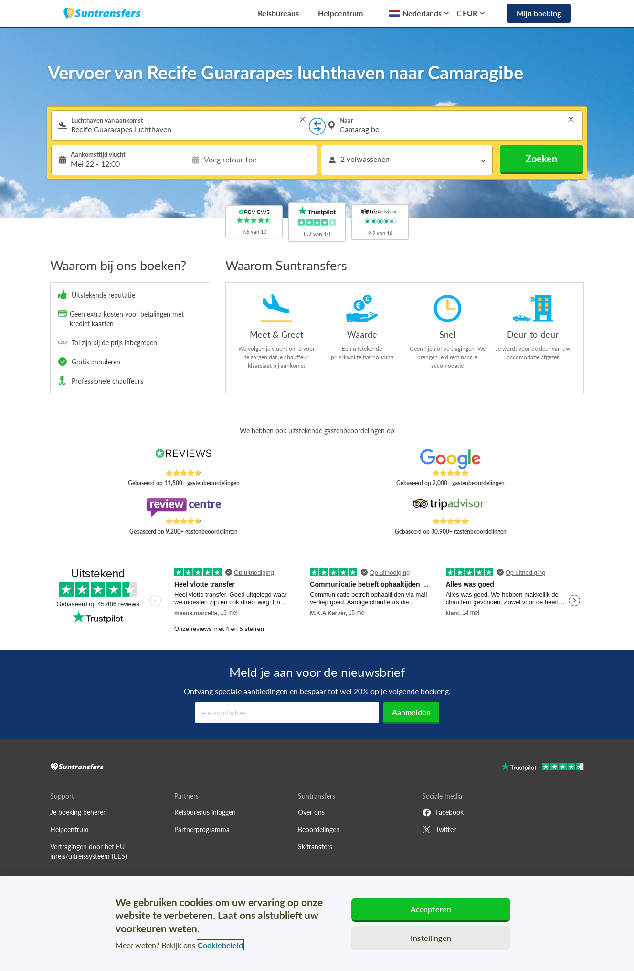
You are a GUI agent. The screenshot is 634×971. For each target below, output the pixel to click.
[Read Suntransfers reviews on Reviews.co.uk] (184, 459)
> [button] (303, 119)
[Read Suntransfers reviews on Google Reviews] (450, 459)
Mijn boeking (539, 13)
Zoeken (541, 158)
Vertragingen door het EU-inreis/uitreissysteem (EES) (88, 851)
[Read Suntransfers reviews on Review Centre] (184, 507)
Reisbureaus (278, 13)
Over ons (311, 812)
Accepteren (431, 909)
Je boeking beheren (78, 812)
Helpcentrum (340, 13)
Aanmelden (411, 711)
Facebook (443, 812)
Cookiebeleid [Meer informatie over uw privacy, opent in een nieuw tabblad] (220, 945)
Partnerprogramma (202, 829)
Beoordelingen (319, 829)
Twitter (439, 829)
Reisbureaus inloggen (205, 812)
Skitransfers (315, 847)
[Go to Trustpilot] (542, 767)
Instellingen (431, 937)
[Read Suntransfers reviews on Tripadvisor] (450, 507)
